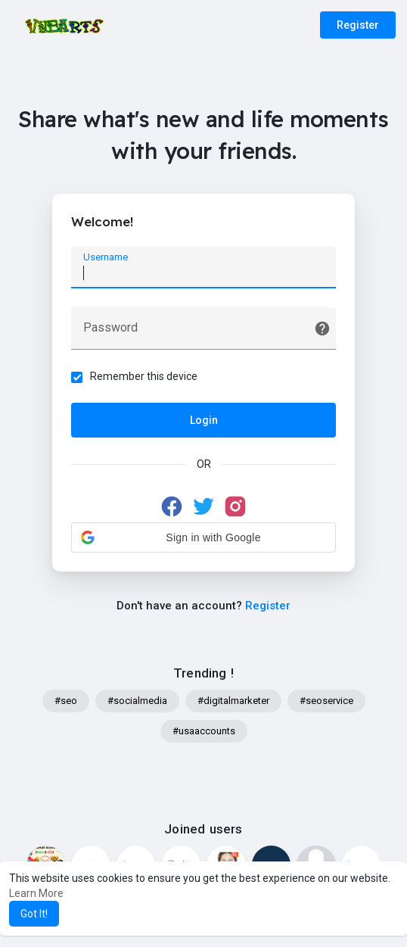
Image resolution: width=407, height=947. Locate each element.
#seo (65, 700)
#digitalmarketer (233, 700)
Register (358, 25)
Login (204, 420)
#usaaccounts (203, 731)
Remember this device (143, 376)
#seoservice (326, 700)
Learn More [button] (36, 893)
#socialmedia (137, 700)
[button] (203, 537)
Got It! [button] (34, 914)
